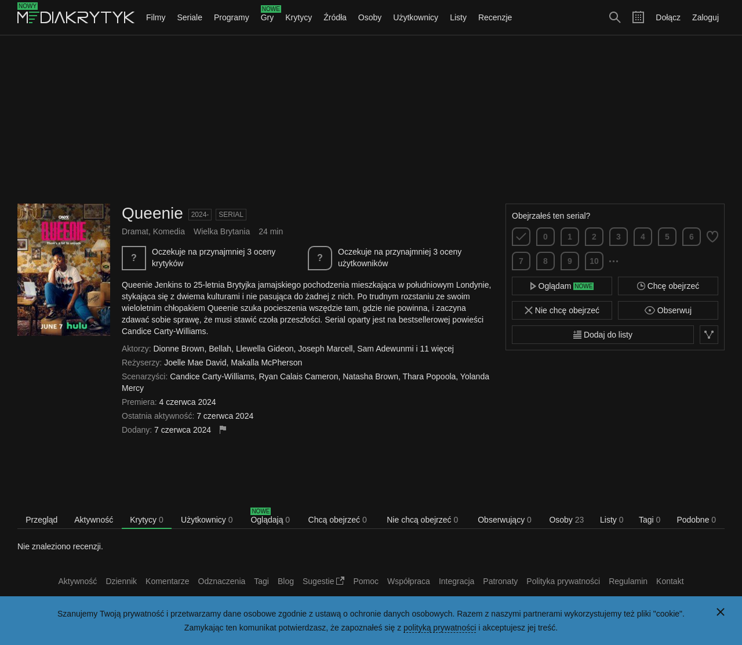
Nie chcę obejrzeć (562, 310)
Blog (286, 581)
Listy (458, 17)
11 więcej (436, 348)
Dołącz (668, 17)
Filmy (155, 17)
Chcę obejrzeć (668, 286)
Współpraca (408, 581)
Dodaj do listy (602, 334)
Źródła (335, 17)
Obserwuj (668, 310)
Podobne (696, 519)
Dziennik (121, 581)
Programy (231, 17)
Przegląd (41, 519)
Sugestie (323, 581)
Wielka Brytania (222, 231)
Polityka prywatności (563, 581)
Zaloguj (705, 17)
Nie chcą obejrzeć (422, 519)
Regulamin (628, 581)
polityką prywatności (439, 627)
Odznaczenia (222, 581)
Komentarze (167, 581)
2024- (200, 215)
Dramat (135, 231)
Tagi (649, 519)
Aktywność (93, 519)
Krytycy (298, 17)
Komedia (169, 231)
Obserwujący (505, 519)
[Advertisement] (371, 119)
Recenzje (495, 17)
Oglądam (562, 286)
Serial (231, 215)
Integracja (456, 581)
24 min (271, 231)
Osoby (369, 17)
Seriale (189, 17)
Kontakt (669, 581)
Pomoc (366, 581)
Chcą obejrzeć (337, 519)
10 (594, 261)
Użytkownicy (415, 17)
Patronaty (500, 581)
